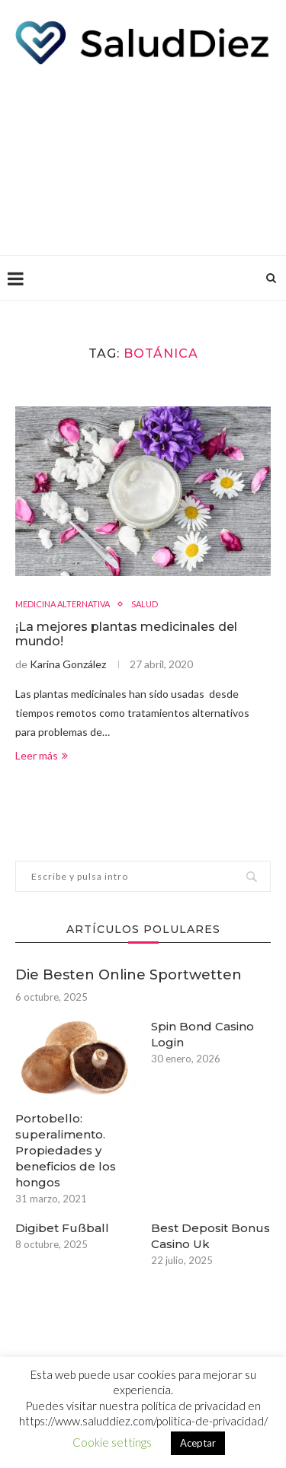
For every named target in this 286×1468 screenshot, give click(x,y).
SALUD (144, 604)
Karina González (68, 664)
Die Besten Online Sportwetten (128, 974)
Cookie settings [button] (112, 1442)
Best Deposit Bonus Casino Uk (210, 1236)
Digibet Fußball (62, 1228)
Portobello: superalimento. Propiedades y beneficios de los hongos (65, 1150)
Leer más (41, 755)
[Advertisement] (143, 156)
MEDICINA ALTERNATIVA (62, 604)
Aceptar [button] (198, 1443)
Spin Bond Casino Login (202, 1034)
